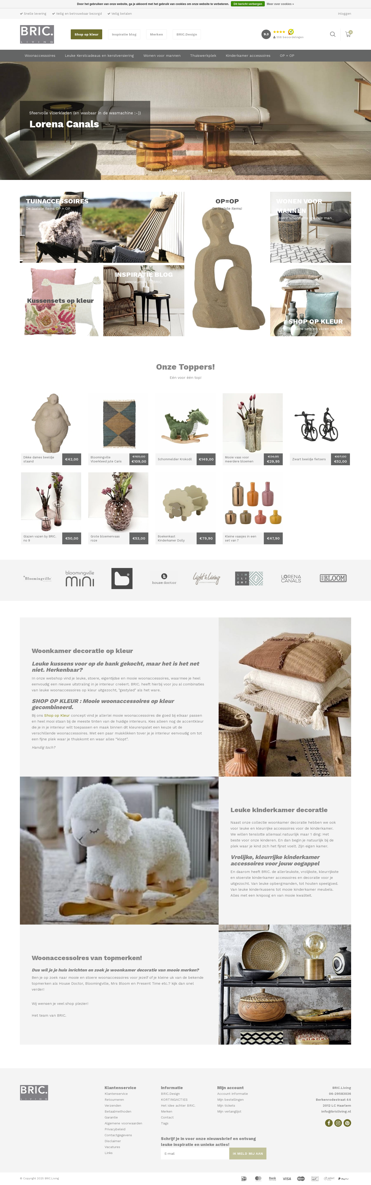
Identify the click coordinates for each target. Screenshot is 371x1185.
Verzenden (113, 1105)
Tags (164, 1123)
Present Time (148, 983)
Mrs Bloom (120, 983)
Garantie (111, 1117)
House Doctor (71, 983)
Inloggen (344, 13)
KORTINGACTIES (174, 1099)
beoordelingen (288, 37)
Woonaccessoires (40, 56)
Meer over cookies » (280, 4)
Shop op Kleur (57, 715)
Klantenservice (116, 1094)
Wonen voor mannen (162, 56)
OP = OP (287, 56)
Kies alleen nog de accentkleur (176, 721)
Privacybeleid (115, 1129)
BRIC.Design (187, 34)
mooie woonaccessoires (148, 678)
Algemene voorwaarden (123, 1123)
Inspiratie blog (124, 34)
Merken (156, 34)
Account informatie (232, 1094)
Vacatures (112, 1147)
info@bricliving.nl (336, 1111)
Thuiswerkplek (203, 56)
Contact (167, 1117)
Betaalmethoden (118, 1111)
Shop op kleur (86, 34)
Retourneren (114, 1099)
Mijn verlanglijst (229, 1111)
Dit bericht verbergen (248, 4)
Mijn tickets (226, 1105)
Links (109, 1153)
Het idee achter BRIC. (178, 1105)
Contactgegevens (118, 1135)
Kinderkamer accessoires (248, 56)
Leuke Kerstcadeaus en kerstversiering (99, 56)
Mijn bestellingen (230, 1099)
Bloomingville (97, 983)
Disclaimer (113, 1141)
